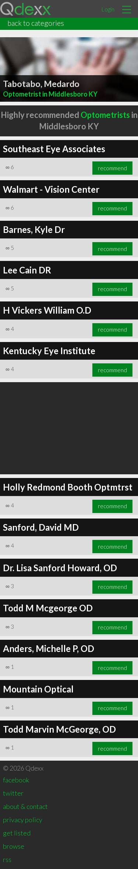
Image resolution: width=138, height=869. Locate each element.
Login (107, 9)
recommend (112, 168)
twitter (13, 793)
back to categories (35, 22)
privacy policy (22, 820)
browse (13, 846)
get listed (17, 833)
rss (7, 859)
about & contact (25, 806)
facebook (16, 780)
